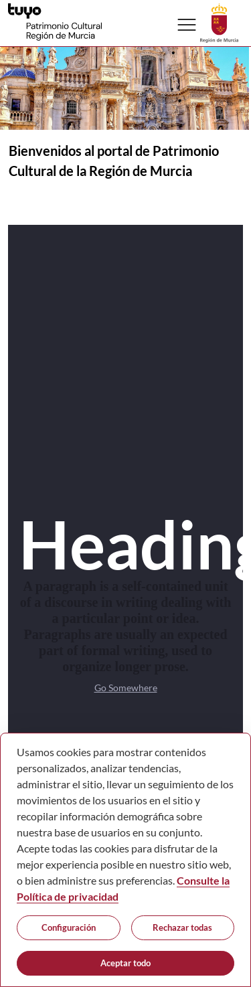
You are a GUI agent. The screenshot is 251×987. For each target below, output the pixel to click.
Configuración (68, 927)
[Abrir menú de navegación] (186, 24)
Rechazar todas (182, 927)
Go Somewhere (125, 687)
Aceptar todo (125, 963)
